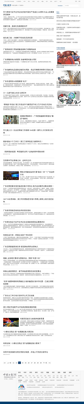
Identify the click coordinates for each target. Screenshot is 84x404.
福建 (65, 375)
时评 (24, 1)
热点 (57, 12)
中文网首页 (18, 1)
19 (37, 363)
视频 (42, 1)
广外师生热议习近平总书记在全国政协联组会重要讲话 (24, 222)
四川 (42, 377)
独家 (64, 372)
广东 (27, 377)
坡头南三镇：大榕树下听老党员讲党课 (18, 38)
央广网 (77, 380)
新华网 (31, 380)
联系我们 (11, 379)
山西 (37, 375)
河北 (33, 375)
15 (25, 363)
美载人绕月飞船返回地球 (63, 35)
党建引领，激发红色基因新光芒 (15, 26)
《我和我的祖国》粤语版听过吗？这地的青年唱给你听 (24, 152)
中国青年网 (52, 380)
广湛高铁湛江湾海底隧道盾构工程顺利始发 (19, 49)
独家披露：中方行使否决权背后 (65, 39)
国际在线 (41, 380)
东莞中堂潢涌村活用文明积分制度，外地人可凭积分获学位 (25, 352)
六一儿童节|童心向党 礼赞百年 (14, 93)
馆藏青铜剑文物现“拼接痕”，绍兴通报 (67, 42)
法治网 (43, 381)
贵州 (46, 377)
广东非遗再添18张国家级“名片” (15, 81)
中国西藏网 (72, 380)
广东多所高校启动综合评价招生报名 (17, 210)
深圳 (65, 377)
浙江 (61, 375)
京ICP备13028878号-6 (59, 387)
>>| (49, 363)
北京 (26, 375)
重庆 (38, 377)
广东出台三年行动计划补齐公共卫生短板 (18, 295)
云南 (50, 377)
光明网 (19, 381)
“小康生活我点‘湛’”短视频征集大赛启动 (18, 332)
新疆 (61, 377)
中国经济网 (58, 380)
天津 (30, 375)
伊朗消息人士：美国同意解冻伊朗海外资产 (68, 32)
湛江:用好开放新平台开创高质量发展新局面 (19, 307)
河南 (77, 375)
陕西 (57, 377)
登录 (76, 1)
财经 (36, 372)
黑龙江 (49, 375)
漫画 (59, 372)
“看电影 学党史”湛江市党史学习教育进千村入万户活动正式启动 (27, 104)
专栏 (47, 1)
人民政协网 (37, 381)
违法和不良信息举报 (31, 385)
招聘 (70, 372)
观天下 (55, 1)
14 (22, 363)
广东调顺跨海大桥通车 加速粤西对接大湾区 (19, 59)
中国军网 (25, 381)
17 (31, 363)
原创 (51, 1)
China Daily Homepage (9, 1)
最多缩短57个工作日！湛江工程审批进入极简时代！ (23, 141)
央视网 (46, 380)
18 (34, 363)
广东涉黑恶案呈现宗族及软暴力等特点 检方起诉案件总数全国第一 (28, 186)
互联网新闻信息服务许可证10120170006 (46, 385)
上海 (54, 375)
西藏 (54, 377)
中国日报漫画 (60, 48)
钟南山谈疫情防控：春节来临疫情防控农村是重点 (22, 271)
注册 (79, 1)
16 (28, 363)
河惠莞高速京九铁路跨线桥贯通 (32, 319)
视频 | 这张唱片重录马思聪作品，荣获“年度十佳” (21, 258)
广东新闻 (20, 5)
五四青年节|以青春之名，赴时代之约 (17, 160)
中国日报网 (14, 5)
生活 (38, 1)
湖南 (23, 377)
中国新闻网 (31, 381)
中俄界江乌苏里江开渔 (62, 24)
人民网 (26, 380)
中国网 (35, 380)
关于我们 (6, 379)
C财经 (33, 1)
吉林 (45, 375)
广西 (31, 377)
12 (16, 363)
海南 (34, 377)
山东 (73, 375)
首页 (19, 372)
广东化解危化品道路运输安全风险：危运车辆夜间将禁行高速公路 (28, 70)
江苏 (57, 375)
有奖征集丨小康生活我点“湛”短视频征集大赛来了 (22, 343)
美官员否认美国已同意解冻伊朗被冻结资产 (68, 21)
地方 (61, 1)
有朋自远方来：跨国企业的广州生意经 (18, 235)
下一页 (45, 363)
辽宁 (41, 375)
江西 (69, 375)
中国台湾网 (65, 380)
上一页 (9, 363)
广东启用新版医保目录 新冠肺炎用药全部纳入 (20, 247)
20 (41, 363)
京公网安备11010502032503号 (33, 387)
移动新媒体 (60, 5)
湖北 (19, 377)
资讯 (29, 1)
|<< (5, 363)
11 (13, 363)
